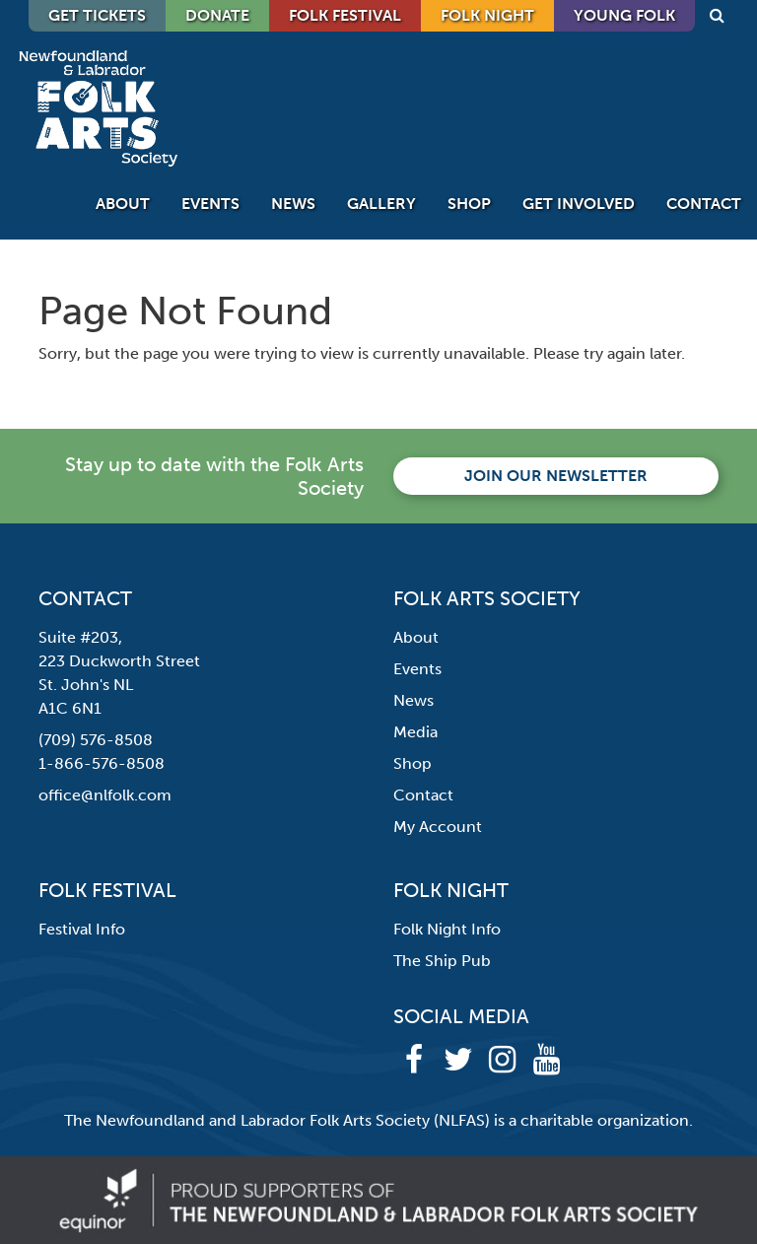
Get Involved (578, 203)
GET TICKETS (97, 15)
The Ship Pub (442, 960)
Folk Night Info (447, 929)
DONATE (217, 15)
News (293, 203)
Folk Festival (345, 15)
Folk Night (487, 15)
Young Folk (624, 15)
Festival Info (81, 929)
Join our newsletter (556, 475)
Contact (703, 203)
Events (210, 203)
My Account (437, 826)
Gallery (381, 203)
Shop (469, 203)
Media (415, 732)
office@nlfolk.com (105, 795)
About (123, 203)
